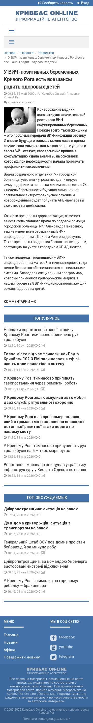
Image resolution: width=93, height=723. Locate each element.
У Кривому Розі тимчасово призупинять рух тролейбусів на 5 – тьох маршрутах (45, 448)
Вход (83, 3)
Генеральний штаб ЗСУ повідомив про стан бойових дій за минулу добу (44, 544)
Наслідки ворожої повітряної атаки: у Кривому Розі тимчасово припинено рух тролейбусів (41, 334)
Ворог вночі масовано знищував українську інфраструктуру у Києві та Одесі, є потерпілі (45, 467)
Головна (11, 635)
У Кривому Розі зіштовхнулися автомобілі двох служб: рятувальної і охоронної (45, 400)
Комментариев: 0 (19, 102)
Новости (27, 53)
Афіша (9, 650)
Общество (46, 53)
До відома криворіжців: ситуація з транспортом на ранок (37, 525)
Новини (11, 642)
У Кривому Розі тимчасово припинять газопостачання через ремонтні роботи (41, 380)
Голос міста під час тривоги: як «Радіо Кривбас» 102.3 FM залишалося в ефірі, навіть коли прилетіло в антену (42, 359)
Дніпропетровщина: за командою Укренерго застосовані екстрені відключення (45, 564)
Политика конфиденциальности (46, 719)
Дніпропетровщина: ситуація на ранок (41, 509)
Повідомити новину (22, 657)
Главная (9, 53)
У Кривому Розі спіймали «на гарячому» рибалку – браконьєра (41, 583)
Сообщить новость (55, 3)
